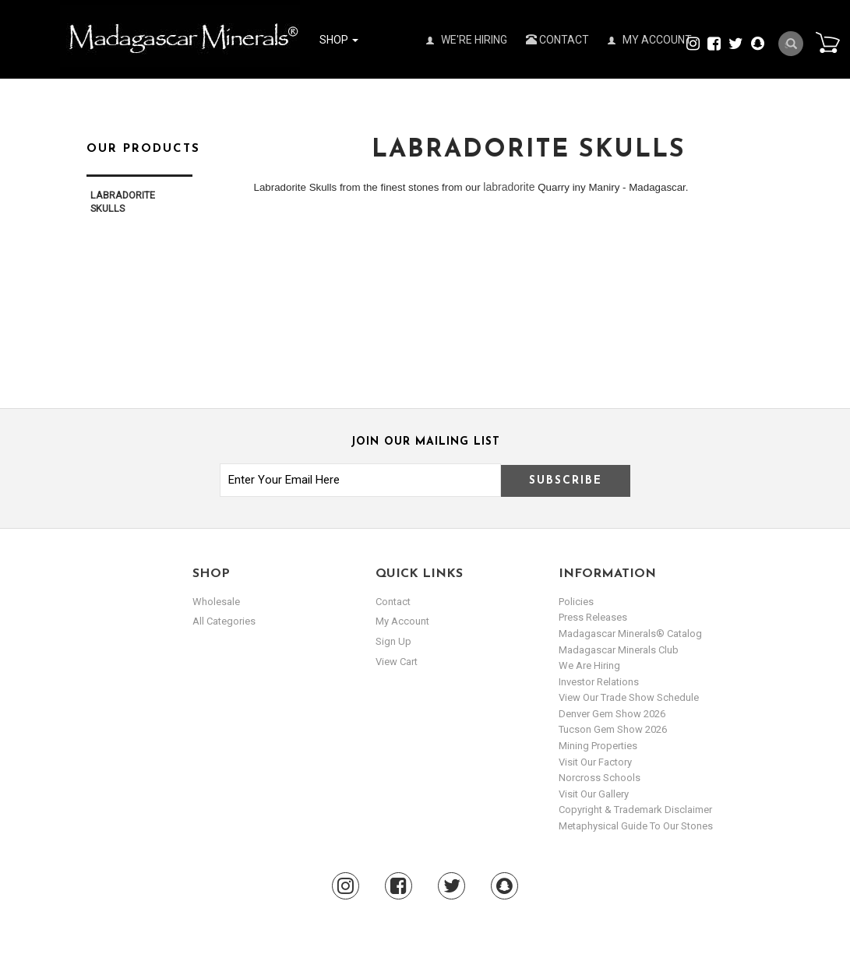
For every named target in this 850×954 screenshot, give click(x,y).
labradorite (508, 187)
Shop (338, 39)
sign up (393, 641)
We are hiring (589, 665)
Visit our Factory (595, 762)
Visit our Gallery (594, 794)
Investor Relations (599, 682)
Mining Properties (598, 746)
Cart (827, 42)
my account (402, 621)
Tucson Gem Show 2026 (613, 729)
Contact (557, 39)
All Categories (224, 621)
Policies (576, 601)
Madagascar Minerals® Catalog (630, 633)
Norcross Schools (599, 777)
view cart (397, 661)
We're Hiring (466, 39)
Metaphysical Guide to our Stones (636, 826)
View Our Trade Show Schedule (629, 697)
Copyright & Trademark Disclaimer (635, 809)
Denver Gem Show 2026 (612, 714)
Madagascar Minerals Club (619, 650)
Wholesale (216, 601)
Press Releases (593, 617)
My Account (650, 39)
